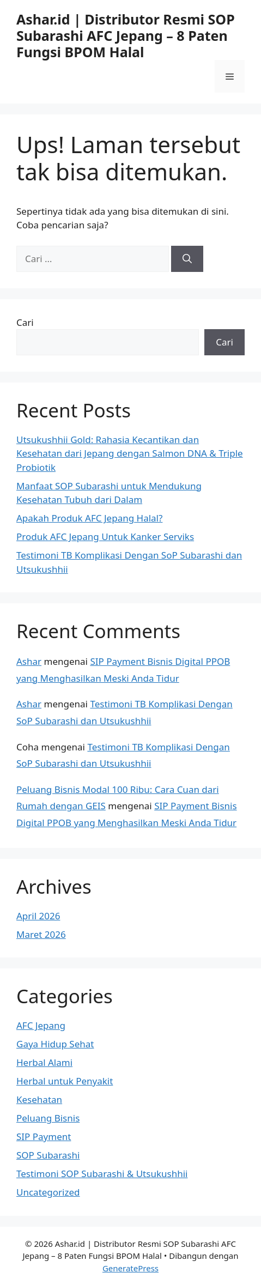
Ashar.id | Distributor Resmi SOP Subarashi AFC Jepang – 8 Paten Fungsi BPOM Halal (125, 35)
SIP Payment (43, 1136)
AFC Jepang (40, 1025)
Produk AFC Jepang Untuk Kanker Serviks (105, 536)
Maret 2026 (41, 934)
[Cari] (187, 259)
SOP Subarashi (48, 1155)
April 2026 (38, 916)
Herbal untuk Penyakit (64, 1081)
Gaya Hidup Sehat (55, 1044)
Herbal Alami (44, 1062)
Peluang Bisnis (48, 1118)
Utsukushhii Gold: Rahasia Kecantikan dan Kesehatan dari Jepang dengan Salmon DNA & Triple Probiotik (129, 453)
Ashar (28, 661)
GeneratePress (130, 1268)
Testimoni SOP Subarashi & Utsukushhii (101, 1173)
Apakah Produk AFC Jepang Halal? (89, 518)
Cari (25, 322)
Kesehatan (39, 1099)
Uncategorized (48, 1192)
